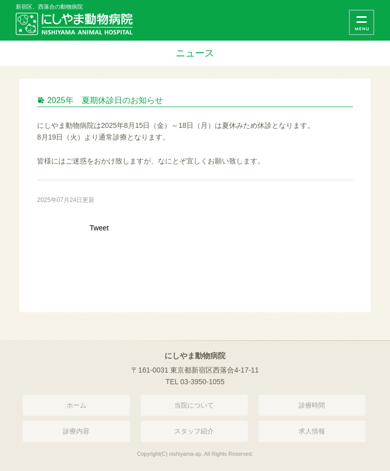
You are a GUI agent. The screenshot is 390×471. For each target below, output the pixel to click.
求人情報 (312, 431)
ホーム (76, 405)
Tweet (99, 228)
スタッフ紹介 (194, 431)
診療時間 (312, 405)
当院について (194, 405)
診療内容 (76, 431)
